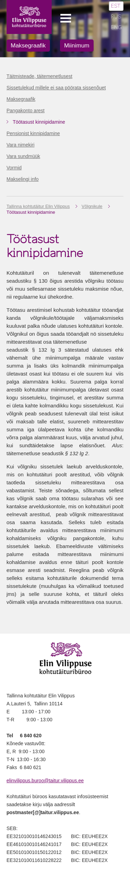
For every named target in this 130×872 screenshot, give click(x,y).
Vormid (14, 167)
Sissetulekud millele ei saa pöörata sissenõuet (56, 87)
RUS (116, 17)
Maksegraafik (28, 45)
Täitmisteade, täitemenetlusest (39, 76)
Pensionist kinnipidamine (33, 133)
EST (116, 6)
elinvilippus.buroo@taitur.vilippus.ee (45, 780)
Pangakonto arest (26, 110)
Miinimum (76, 45)
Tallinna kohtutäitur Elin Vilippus (38, 206)
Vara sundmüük (23, 156)
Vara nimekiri (21, 145)
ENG (116, 27)
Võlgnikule (91, 206)
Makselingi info (23, 179)
